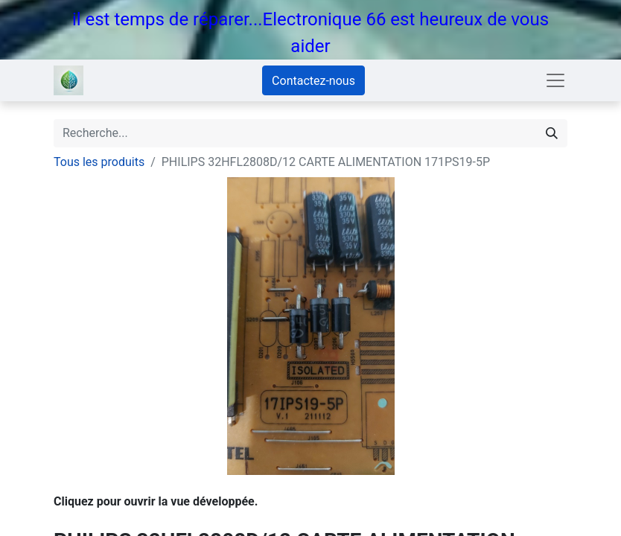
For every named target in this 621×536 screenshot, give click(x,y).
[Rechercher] (551, 133)
